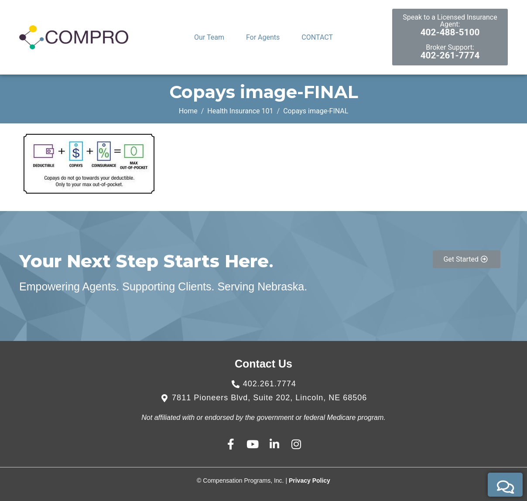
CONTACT (317, 37)
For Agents (263, 37)
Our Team (209, 37)
